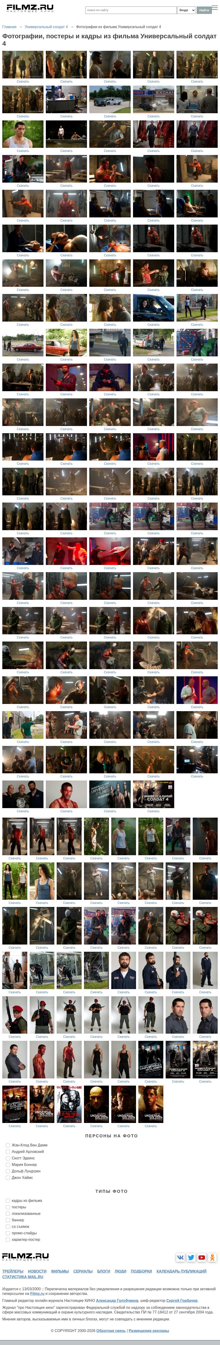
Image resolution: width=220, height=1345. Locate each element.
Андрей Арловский (28, 1152)
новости (37, 1271)
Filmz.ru (37, 1294)
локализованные (26, 1214)
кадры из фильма (27, 1201)
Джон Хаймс (22, 1178)
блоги (103, 1271)
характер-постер (26, 1240)
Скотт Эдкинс (23, 1158)
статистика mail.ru (22, 1277)
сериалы (83, 1271)
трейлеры (12, 1271)
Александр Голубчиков (117, 1301)
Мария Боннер (24, 1165)
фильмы (60, 1271)
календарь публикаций (182, 1271)
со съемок (20, 1227)
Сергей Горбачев (181, 1301)
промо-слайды (24, 1233)
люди (120, 1271)
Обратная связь (111, 1331)
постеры (19, 1207)
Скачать (23, 81)
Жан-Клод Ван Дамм (29, 1145)
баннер (18, 1220)
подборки (141, 1271)
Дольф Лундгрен (26, 1171)
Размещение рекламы (149, 1331)
